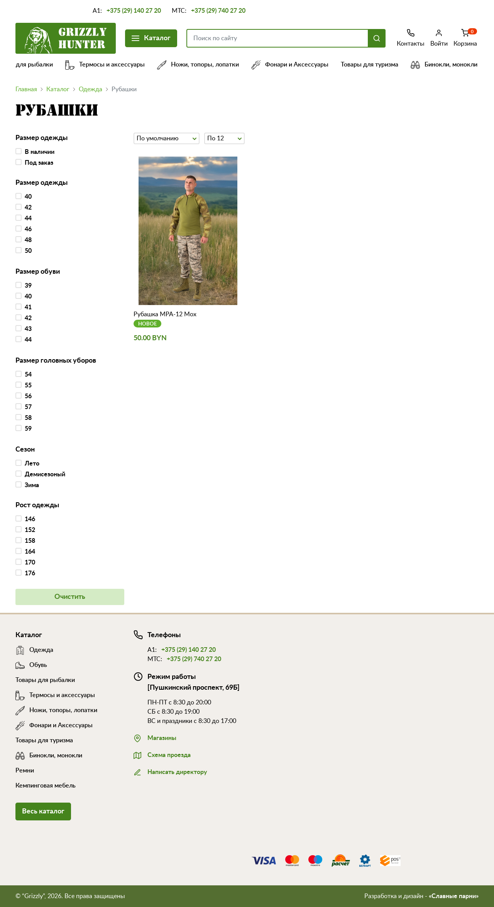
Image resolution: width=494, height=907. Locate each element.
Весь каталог (43, 811)
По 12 (224, 138)
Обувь (31, 665)
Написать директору (170, 771)
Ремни (24, 770)
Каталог (151, 37)
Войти (439, 37)
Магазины (155, 737)
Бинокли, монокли (450, 64)
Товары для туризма (375, 64)
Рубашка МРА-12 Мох (165, 314)
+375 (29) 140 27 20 (134, 11)
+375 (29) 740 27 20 (218, 11)
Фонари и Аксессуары (296, 64)
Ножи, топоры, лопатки (204, 64)
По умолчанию (166, 138)
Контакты (411, 37)
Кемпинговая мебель (45, 786)
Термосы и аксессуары (111, 64)
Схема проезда (162, 754)
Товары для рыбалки (45, 680)
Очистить (69, 596)
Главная (26, 89)
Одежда (90, 89)
